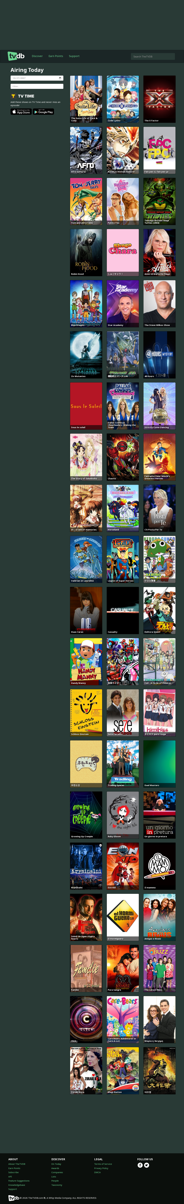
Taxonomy (56, 1184)
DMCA (97, 1172)
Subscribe (13, 1172)
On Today (56, 1163)
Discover (37, 56)
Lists (53, 1176)
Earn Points (56, 56)
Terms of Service (103, 1163)
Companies (57, 1172)
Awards (55, 1168)
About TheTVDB (16, 1163)
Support (74, 56)
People (55, 1180)
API (10, 1176)
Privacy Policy (101, 1168)
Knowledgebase (16, 1184)
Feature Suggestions (18, 1180)
